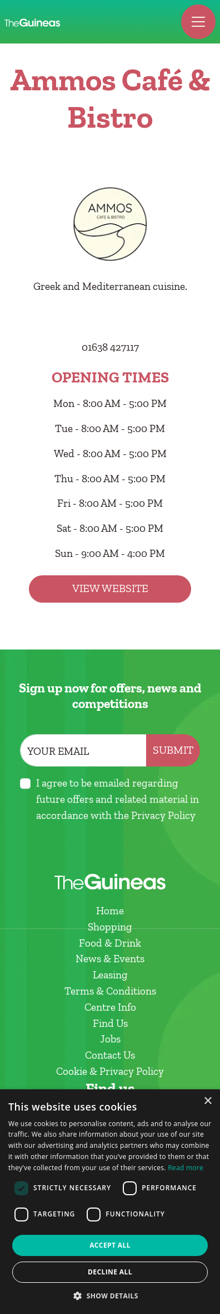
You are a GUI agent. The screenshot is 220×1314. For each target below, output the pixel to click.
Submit (173, 750)
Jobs (110, 1039)
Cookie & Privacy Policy (110, 1071)
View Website (110, 588)
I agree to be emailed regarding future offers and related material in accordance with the (117, 799)
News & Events (110, 958)
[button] (110, 1295)
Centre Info (110, 1007)
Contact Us (110, 1055)
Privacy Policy (163, 815)
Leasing (110, 975)
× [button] (207, 1101)
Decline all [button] (110, 1272)
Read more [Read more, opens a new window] (185, 1167)
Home (110, 911)
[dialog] (110, 1201)
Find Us (110, 1023)
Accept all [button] (110, 1245)
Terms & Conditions (110, 991)
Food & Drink (110, 943)
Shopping (110, 927)
